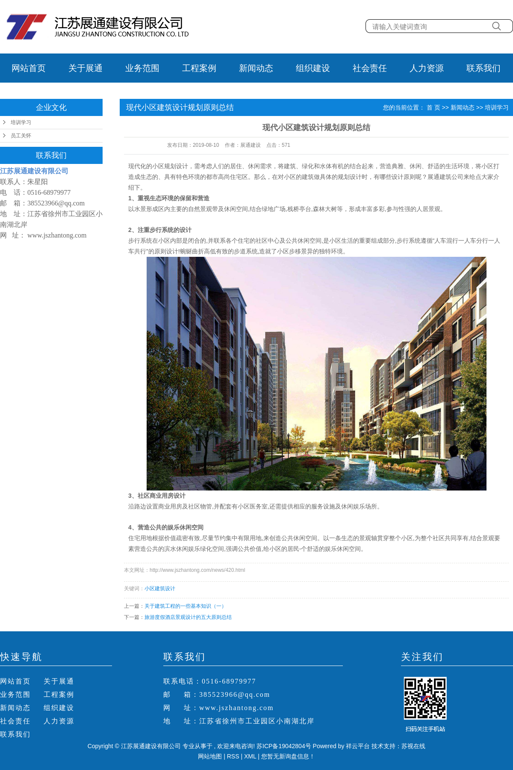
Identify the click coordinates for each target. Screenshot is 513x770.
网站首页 (29, 68)
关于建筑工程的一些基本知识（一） (185, 606)
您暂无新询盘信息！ (288, 756)
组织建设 (313, 68)
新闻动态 (256, 68)
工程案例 (199, 68)
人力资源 (427, 68)
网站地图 (211, 756)
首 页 (433, 107)
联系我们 (483, 68)
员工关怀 (21, 136)
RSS (233, 756)
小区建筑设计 (159, 589)
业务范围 (142, 68)
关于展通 (85, 68)
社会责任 (370, 68)
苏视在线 (413, 746)
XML (250, 756)
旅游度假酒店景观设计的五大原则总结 (188, 617)
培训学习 (21, 122)
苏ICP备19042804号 (283, 746)
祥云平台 (358, 746)
